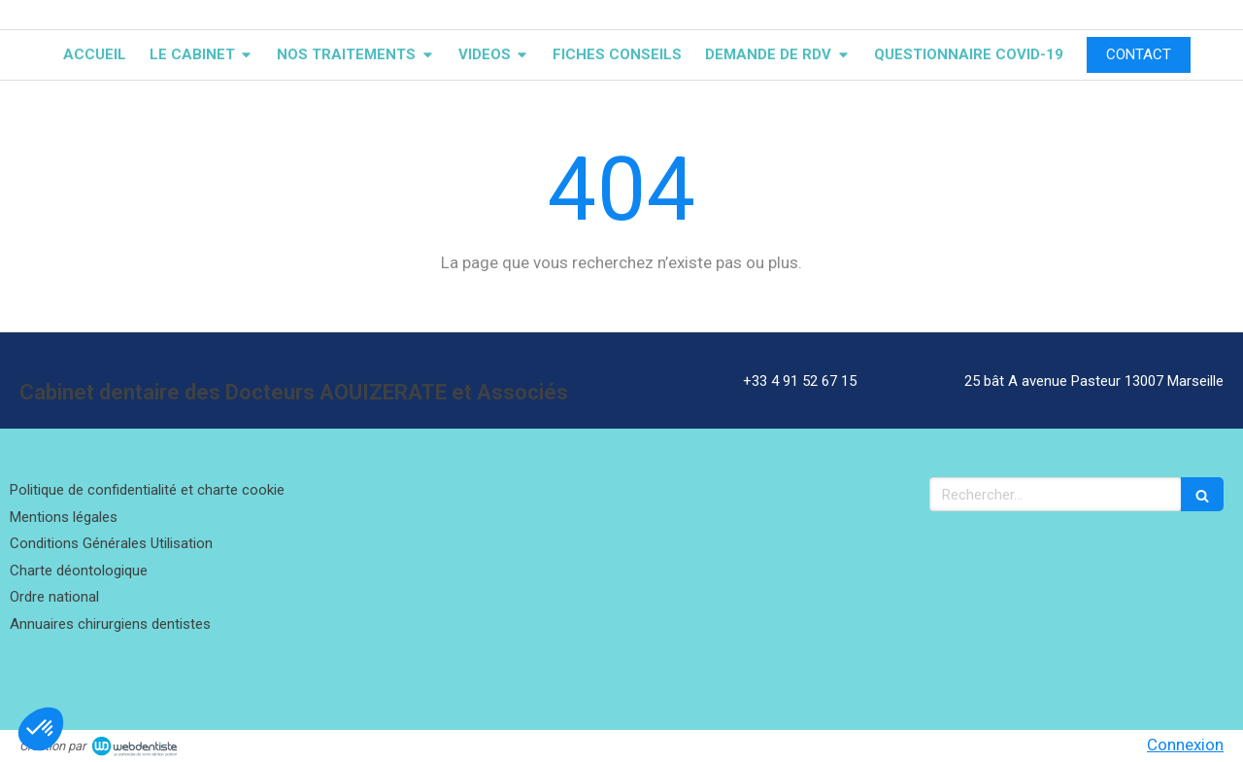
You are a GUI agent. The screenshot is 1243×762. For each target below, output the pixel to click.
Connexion (1185, 744)
